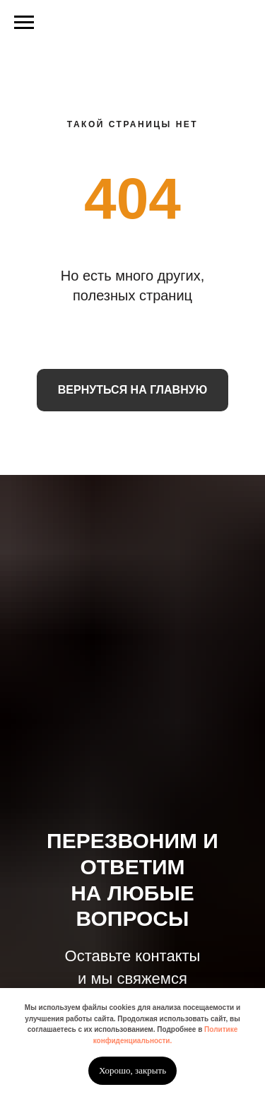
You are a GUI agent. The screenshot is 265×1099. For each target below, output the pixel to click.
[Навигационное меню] (24, 23)
